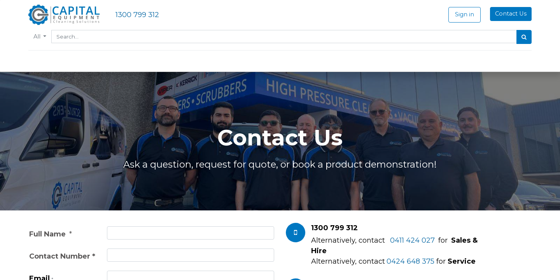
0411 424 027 (412, 240)
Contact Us (510, 13)
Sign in (463, 14)
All (38, 36)
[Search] (523, 37)
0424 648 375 (410, 261)
